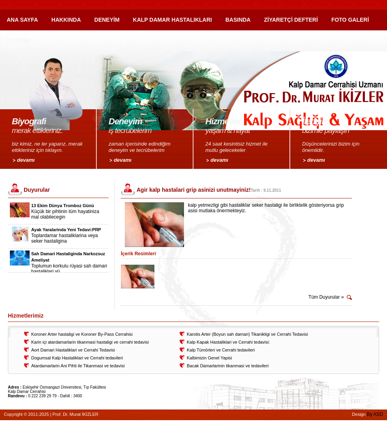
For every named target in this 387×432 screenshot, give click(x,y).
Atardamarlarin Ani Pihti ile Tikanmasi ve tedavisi (78, 365)
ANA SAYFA (22, 20)
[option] (58, 213)
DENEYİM (107, 20)
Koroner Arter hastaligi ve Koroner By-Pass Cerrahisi (82, 334)
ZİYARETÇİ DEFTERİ (290, 20)
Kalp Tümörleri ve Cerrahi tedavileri (221, 350)
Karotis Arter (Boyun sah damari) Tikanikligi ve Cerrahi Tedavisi (247, 334)
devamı (26, 160)
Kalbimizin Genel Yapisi (209, 357)
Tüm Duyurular (326, 297)
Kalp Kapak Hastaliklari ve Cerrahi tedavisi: (228, 342)
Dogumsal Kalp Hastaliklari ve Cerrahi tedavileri (77, 357)
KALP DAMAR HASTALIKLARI (172, 20)
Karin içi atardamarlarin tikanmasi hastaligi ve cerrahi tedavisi (90, 342)
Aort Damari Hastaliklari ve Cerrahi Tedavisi (73, 350)
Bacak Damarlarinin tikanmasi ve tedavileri (228, 365)
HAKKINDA (66, 20)
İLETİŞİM (18, 40)
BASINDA (238, 20)
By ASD (375, 414)
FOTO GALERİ (350, 20)
